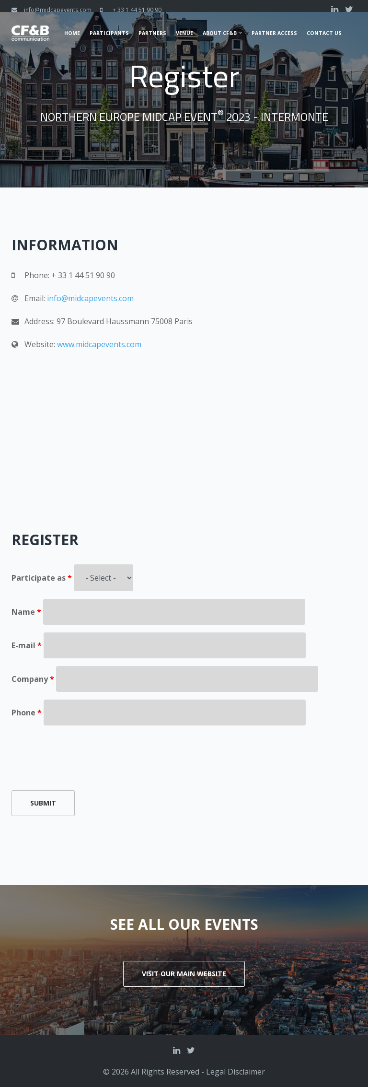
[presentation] (84, 752)
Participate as (42, 578)
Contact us (324, 33)
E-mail (27, 645)
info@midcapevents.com (58, 10)
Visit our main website (184, 973)
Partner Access (274, 33)
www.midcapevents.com (99, 344)
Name (26, 612)
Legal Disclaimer (235, 1071)
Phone (27, 712)
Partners (152, 33)
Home (72, 33)
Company (33, 679)
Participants (109, 33)
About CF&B (220, 33)
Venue (184, 33)
